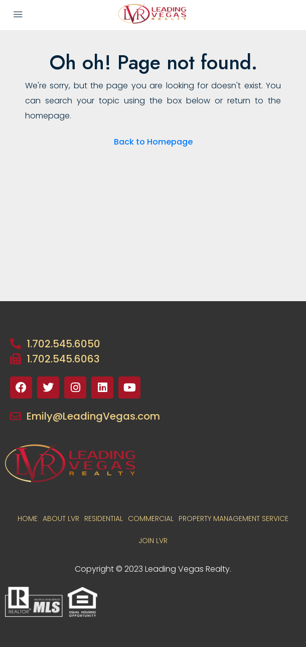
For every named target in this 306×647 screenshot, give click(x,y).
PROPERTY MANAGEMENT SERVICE (233, 518)
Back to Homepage (153, 142)
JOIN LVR (153, 541)
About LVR (61, 518)
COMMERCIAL (151, 518)
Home (28, 518)
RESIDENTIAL (103, 518)
